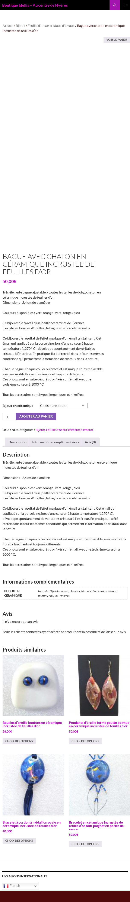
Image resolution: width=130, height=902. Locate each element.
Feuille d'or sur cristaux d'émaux (51, 25)
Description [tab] (17, 453)
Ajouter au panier (36, 428)
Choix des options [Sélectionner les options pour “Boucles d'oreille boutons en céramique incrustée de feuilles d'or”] (19, 752)
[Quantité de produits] (9, 428)
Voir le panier (116, 39)
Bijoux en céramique (18, 417)
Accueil (8, 25)
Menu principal (125, 5)
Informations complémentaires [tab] (55, 453)
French (11, 897)
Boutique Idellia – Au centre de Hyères (35, 5)
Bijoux (20, 25)
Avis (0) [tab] (90, 453)
